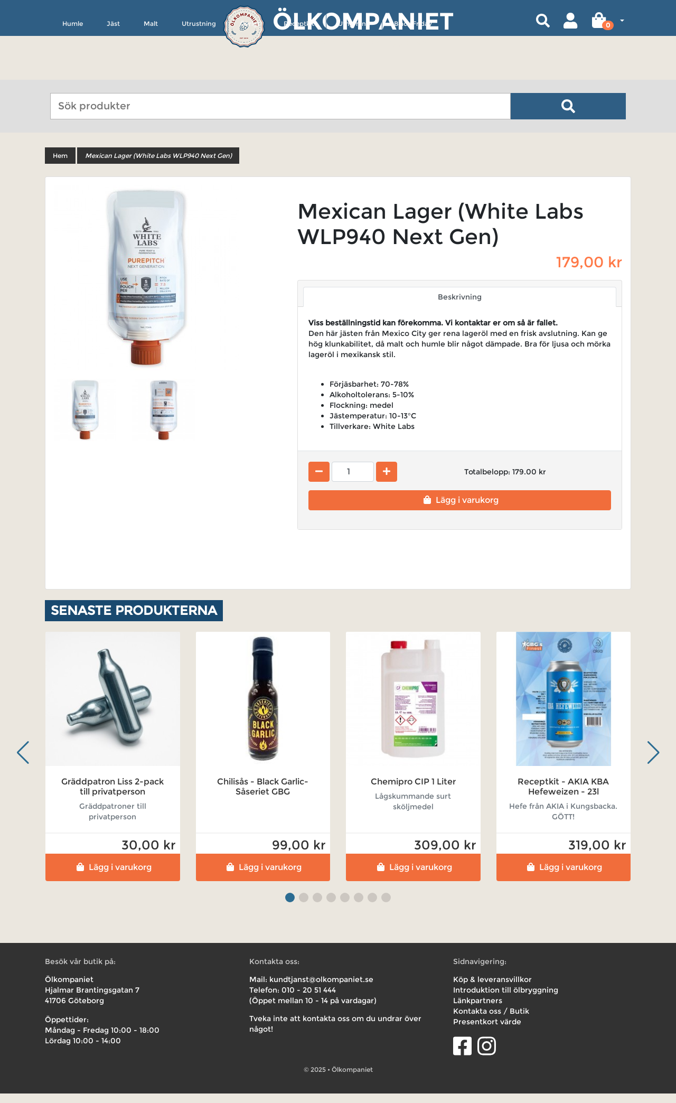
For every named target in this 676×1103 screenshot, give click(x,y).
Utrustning (199, 72)
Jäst (113, 72)
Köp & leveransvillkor (492, 989)
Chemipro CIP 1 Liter (413, 791)
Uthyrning (354, 72)
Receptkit (299, 72)
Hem (60, 165)
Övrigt (250, 72)
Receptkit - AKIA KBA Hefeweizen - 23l (563, 796)
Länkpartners (477, 1010)
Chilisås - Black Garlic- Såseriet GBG (262, 796)
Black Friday (413, 72)
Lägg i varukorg (460, 509)
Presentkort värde (487, 1031)
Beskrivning (460, 306)
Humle (72, 72)
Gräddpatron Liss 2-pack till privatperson (112, 796)
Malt (151, 72)
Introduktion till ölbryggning (505, 999)
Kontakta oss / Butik (491, 1020)
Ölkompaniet (363, 20)
